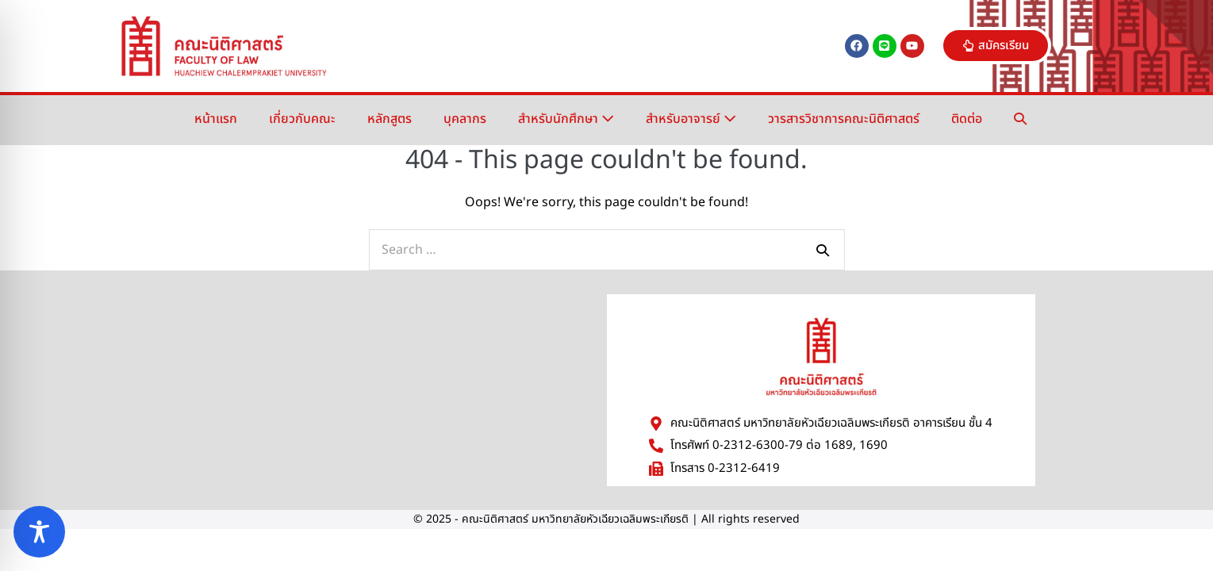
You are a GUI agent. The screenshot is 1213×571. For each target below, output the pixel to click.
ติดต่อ (966, 118)
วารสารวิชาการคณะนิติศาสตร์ (843, 118)
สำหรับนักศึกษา (566, 118)
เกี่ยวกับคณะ (302, 118)
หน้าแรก (215, 118)
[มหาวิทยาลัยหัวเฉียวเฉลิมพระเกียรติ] (369, 389)
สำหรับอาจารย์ (691, 118)
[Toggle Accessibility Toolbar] (39, 531)
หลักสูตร (389, 118)
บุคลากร (464, 118)
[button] (1020, 119)
